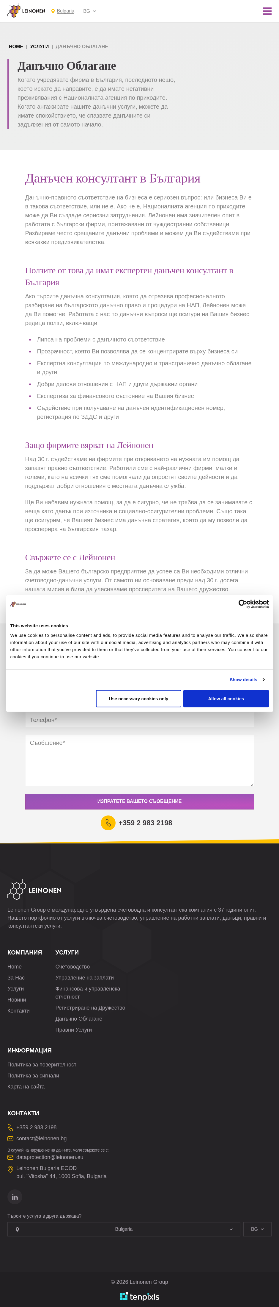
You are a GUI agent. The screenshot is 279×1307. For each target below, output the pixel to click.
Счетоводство (73, 967)
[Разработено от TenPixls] (139, 1296)
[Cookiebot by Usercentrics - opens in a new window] (243, 604)
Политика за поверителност (41, 1065)
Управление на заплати (85, 978)
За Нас (16, 978)
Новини (16, 1000)
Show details (243, 679)
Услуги (39, 46)
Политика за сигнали (33, 1076)
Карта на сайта (26, 1087)
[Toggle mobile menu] (267, 11)
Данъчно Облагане (79, 1019)
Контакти (18, 1011)
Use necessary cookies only (138, 698)
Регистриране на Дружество (90, 1008)
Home (16, 46)
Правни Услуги (74, 1030)
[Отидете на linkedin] (14, 1196)
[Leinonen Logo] (26, 10)
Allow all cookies (226, 698)
